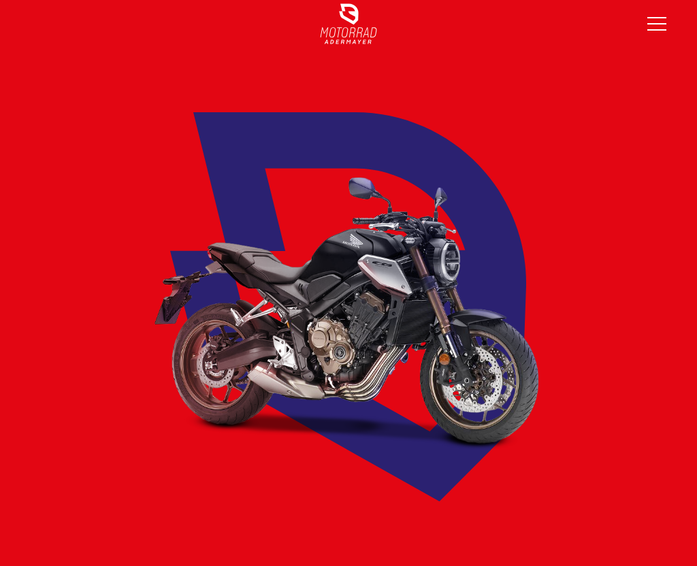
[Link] (348, 23)
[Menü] (657, 24)
